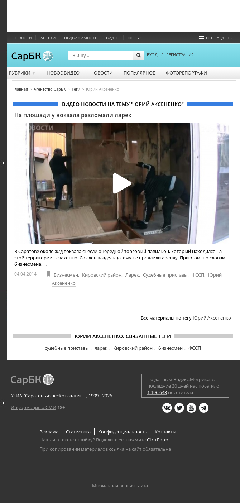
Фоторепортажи (186, 73)
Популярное (139, 73)
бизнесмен (170, 348)
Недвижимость (80, 37)
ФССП (198, 275)
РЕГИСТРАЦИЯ (180, 54)
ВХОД (152, 54)
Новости (22, 37)
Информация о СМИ (33, 407)
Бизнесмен (66, 275)
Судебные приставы (165, 275)
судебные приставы (67, 348)
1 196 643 (157, 392)
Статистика (78, 431)
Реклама (48, 431)
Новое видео (63, 73)
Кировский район (101, 275)
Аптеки (48, 37)
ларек (101, 348)
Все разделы (215, 37)
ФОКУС (135, 37)
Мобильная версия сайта (120, 485)
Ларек (132, 275)
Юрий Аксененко (212, 318)
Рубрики (22, 73)
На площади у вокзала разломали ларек (72, 115)
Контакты (165, 431)
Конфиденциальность (122, 431)
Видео (113, 37)
